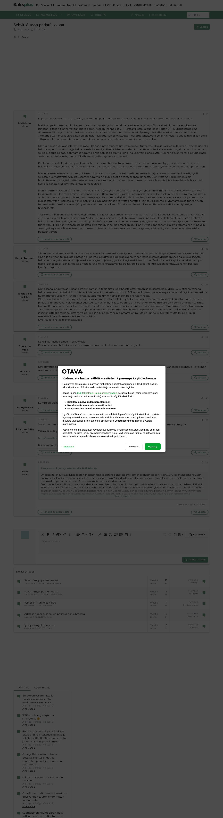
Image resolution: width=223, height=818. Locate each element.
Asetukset (133, 446)
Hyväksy (152, 446)
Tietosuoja (68, 446)
